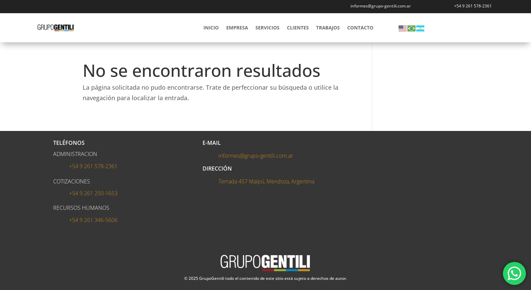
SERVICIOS (267, 27)
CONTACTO (360, 27)
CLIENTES (298, 27)
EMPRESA (237, 27)
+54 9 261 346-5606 (93, 220)
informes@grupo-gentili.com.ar (255, 155)
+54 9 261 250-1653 (93, 193)
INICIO (211, 27)
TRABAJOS (328, 27)
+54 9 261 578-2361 (473, 6)
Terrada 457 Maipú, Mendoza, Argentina (266, 181)
